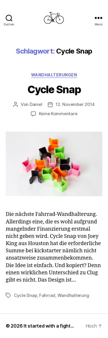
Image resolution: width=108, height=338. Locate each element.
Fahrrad (47, 295)
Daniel (36, 104)
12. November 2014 (75, 104)
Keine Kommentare (58, 113)
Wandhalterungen (54, 74)
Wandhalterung (73, 295)
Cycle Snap (54, 89)
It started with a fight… (49, 326)
